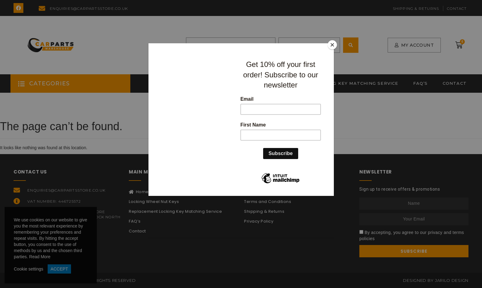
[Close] (332, 44)
